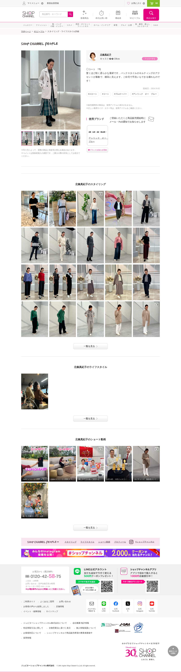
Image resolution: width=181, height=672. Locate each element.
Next (78, 90)
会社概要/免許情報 (81, 623)
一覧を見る (89, 346)
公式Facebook (115, 610)
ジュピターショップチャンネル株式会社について (45, 623)
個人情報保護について (86, 628)
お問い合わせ (65, 602)
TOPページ (26, 32)
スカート (93, 94)
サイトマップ (52, 611)
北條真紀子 (105, 55)
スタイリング (71, 542)
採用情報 (27, 638)
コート (106, 94)
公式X (128, 610)
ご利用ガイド (29, 602)
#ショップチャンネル (141, 542)
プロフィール (120, 542)
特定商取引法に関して (33, 628)
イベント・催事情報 (32, 611)
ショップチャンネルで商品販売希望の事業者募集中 (69, 633)
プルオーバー (121, 94)
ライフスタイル (87, 542)
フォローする (150, 59)
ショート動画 (104, 542)
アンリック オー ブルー (145, 94)
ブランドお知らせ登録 (98, 150)
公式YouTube (152, 610)
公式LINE (104, 610)
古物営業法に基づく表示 (60, 628)
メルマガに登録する (92, 610)
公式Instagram (139, 610)
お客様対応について (32, 633)
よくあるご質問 (47, 602)
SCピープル (39, 32)
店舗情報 (60, 606)
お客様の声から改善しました (36, 606)
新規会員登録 (53, 3)
